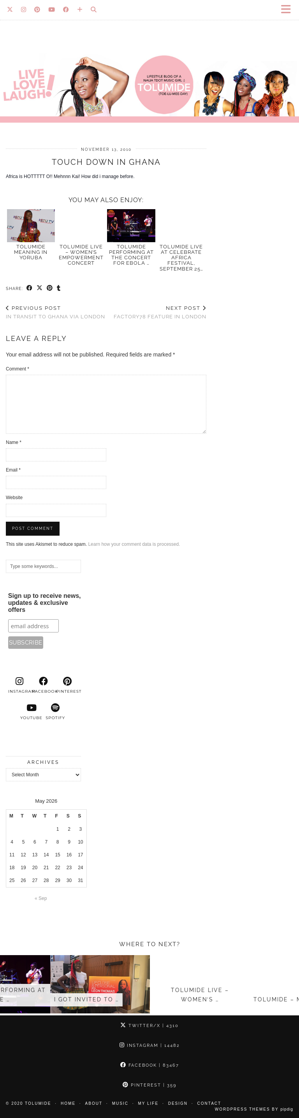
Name (13, 442)
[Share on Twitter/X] (40, 288)
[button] (288, 10)
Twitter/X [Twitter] (149, 1025)
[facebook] (44, 685)
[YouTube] (51, 9)
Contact (209, 1103)
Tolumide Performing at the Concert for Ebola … (131, 255)
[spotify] (55, 711)
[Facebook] (66, 9)
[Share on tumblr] (59, 288)
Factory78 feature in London (160, 312)
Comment (17, 369)
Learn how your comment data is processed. (134, 544)
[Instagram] (23, 9)
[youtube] (31, 711)
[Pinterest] (37, 9)
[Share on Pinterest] (50, 288)
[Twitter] (10, 9)
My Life (148, 1103)
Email (13, 470)
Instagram (150, 1045)
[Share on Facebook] (29, 288)
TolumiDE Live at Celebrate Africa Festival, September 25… (181, 258)
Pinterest (149, 1085)
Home (68, 1103)
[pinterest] (67, 685)
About (93, 1103)
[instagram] (19, 685)
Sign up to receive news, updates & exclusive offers (44, 602)
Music (120, 1103)
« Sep (41, 898)
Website (14, 497)
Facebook (149, 1065)
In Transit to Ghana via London (55, 312)
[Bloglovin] (80, 9)
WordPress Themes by (254, 1109)
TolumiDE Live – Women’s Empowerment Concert (81, 255)
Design (178, 1103)
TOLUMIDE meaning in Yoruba (30, 252)
